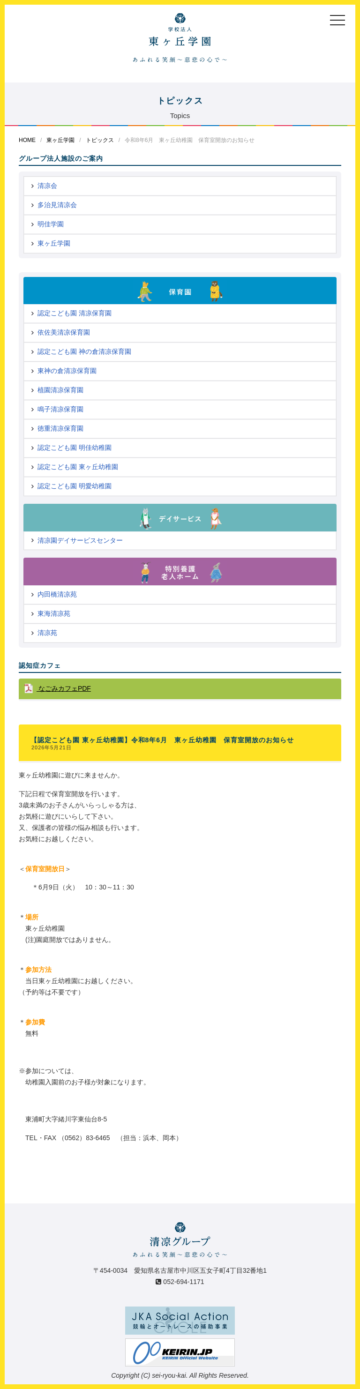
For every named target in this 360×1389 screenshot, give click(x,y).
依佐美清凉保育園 (64, 332)
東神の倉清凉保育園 (67, 370)
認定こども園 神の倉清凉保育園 (84, 351)
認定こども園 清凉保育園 (75, 313)
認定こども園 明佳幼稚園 (75, 447)
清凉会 (47, 185)
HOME (27, 140)
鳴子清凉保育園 (60, 409)
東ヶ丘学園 (60, 140)
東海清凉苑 (54, 613)
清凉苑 (47, 632)
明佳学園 (51, 224)
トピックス (100, 140)
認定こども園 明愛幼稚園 (75, 486)
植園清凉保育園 (60, 390)
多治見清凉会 (57, 205)
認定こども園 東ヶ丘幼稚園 (78, 466)
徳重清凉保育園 (60, 428)
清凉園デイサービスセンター (80, 540)
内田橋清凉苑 (57, 594)
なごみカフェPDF (64, 688)
